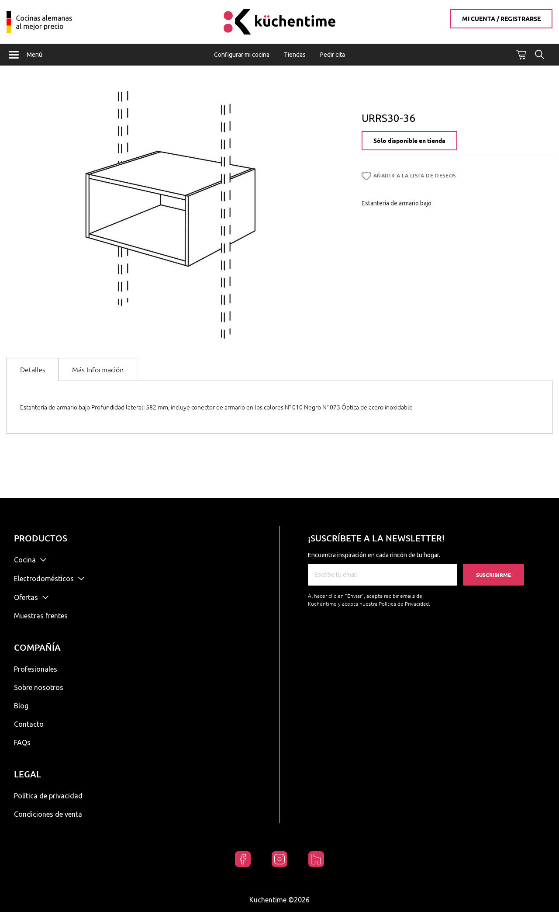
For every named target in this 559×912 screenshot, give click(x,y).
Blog (21, 706)
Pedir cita (332, 54)
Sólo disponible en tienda (409, 141)
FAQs (22, 742)
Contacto (29, 724)
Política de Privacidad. (404, 604)
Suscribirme (493, 575)
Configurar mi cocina (241, 54)
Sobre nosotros (38, 687)
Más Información (98, 370)
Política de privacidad (48, 796)
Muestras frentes (41, 616)
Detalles (32, 370)
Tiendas (295, 54)
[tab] (33, 369)
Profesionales (35, 669)
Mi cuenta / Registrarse (501, 18)
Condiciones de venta (48, 814)
